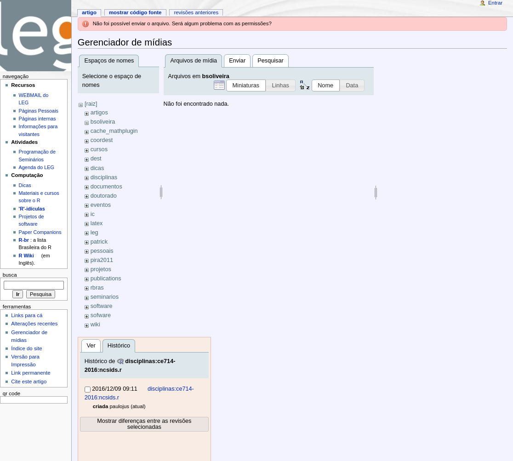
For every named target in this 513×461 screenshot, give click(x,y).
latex (97, 223)
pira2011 (102, 260)
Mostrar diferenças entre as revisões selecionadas (144, 424)
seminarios (105, 297)
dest (96, 158)
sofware (101, 315)
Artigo (89, 12)
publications (106, 278)
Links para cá (26, 315)
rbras (97, 288)
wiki (95, 324)
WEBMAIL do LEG (34, 98)
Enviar (237, 60)
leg (94, 232)
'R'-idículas (32, 208)
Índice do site (26, 348)
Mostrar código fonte (135, 12)
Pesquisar (270, 60)
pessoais (102, 251)
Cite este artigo (28, 381)
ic (93, 214)
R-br (24, 240)
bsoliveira (103, 122)
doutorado (104, 196)
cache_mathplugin (114, 131)
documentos (106, 186)
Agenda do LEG (36, 167)
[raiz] (91, 104)
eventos (101, 205)
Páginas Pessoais (38, 111)
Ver (91, 345)
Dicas (25, 185)
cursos (99, 149)
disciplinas (104, 177)
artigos (99, 112)
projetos (101, 269)
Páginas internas (37, 118)
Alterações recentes (34, 323)
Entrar (495, 3)
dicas (97, 168)
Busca (10, 275)
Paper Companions (40, 232)
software (102, 306)
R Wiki (26, 255)
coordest (102, 140)
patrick (99, 242)
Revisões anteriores (196, 12)
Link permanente (30, 373)
